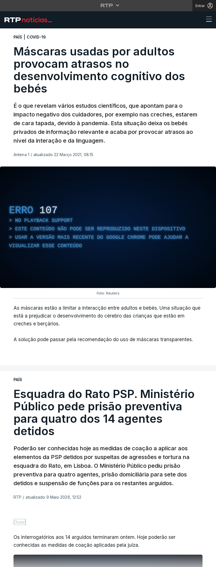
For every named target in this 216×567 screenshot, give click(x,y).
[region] (108, 227)
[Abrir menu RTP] (108, 5)
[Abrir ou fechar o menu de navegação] (207, 19)
